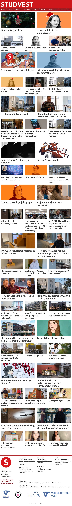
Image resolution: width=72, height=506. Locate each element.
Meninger (18, 9)
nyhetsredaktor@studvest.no (26, 471)
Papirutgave (53, 9)
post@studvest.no (5, 476)
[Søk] (69, 9)
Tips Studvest (5, 481)
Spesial (43, 9)
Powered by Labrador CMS (36, 503)
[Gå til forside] (17, 4)
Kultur (10, 9)
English (35, 9)
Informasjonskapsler (7, 480)
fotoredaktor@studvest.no (44, 469)
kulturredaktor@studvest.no (44, 461)
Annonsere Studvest (7, 483)
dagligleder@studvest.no (61, 462)
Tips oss (62, 9)
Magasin (27, 9)
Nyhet (3, 9)
